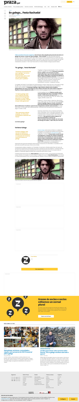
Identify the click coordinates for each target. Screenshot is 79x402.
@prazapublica (17, 15)
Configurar (63, 399)
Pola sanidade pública (18, 6)
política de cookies (5, 398)
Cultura (10, 10)
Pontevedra (60, 382)
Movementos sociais (50, 387)
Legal (24, 382)
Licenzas (24, 379)
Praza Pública (11, 15)
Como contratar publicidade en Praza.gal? (39, 377)
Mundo (47, 385)
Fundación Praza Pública (27, 376)
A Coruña (59, 376)
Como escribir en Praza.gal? (37, 380)
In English (24, 385)
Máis (61, 6)
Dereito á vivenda (29, 6)
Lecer (47, 383)
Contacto (24, 378)
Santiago (59, 383)
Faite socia (70, 1)
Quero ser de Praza (46, 316)
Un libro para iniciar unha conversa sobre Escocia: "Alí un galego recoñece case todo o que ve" (54, 352)
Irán (45, 6)
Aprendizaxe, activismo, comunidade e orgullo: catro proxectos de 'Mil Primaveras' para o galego (18, 352)
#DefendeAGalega (38, 6)
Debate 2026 (54, 6)
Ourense (59, 380)
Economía (48, 386)
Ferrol (59, 378)
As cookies (25, 383)
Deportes (48, 378)
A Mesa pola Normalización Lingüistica (24, 55)
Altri (49, 6)
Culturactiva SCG (54, 132)
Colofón (24, 380)
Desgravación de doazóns (39, 384)
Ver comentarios (39, 269)
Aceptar (73, 399)
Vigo (58, 385)
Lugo (58, 379)
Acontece (47, 380)
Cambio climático (8, 6)
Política (47, 376)
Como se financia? (37, 381)
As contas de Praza (38, 383)
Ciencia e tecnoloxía (50, 379)
